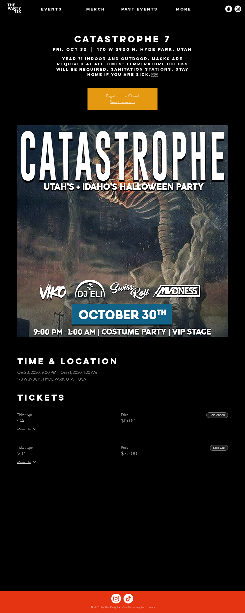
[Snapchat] (228, 9)
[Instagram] (237, 9)
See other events (122, 102)
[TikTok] (128, 598)
